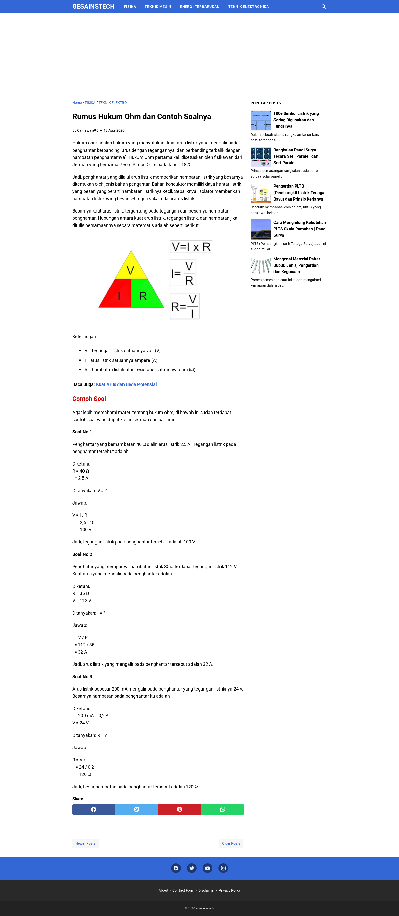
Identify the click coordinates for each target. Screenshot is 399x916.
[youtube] (207, 868)
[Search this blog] (324, 7)
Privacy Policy (230, 890)
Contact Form (183, 890)
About (163, 890)
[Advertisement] (199, 56)
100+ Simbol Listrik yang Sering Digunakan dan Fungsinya (296, 120)
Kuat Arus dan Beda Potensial (126, 384)
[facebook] (93, 809)
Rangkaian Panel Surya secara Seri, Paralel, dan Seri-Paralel (295, 156)
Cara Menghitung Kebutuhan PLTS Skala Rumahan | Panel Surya (299, 229)
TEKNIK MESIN (158, 7)
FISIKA (130, 7)
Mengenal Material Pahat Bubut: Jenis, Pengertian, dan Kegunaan (296, 265)
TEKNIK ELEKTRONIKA (248, 7)
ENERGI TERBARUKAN (200, 7)
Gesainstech (93, 6)
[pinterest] (179, 809)
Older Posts (231, 843)
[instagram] (223, 868)
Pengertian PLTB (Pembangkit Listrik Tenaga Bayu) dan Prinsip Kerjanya (298, 192)
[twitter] (136, 809)
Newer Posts (85, 843)
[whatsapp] (222, 809)
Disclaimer (206, 890)
